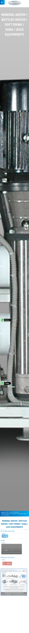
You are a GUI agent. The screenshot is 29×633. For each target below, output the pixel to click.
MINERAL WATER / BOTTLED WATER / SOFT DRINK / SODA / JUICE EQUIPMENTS (14, 523)
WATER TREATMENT (14, 512)
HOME (7, 512)
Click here (4, 536)
